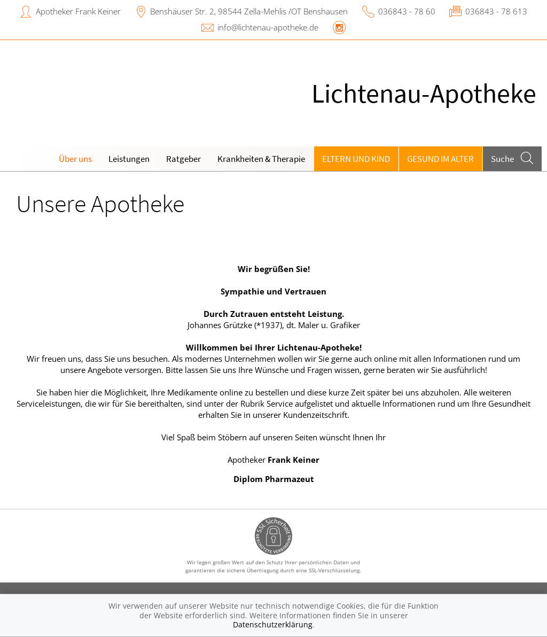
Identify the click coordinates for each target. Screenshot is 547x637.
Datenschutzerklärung (272, 624)
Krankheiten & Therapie (261, 159)
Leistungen (129, 159)
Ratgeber (183, 159)
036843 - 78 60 (406, 11)
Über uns (75, 159)
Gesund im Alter (440, 159)
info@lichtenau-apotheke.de (267, 27)
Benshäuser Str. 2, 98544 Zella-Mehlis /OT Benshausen (249, 11)
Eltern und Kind (356, 159)
